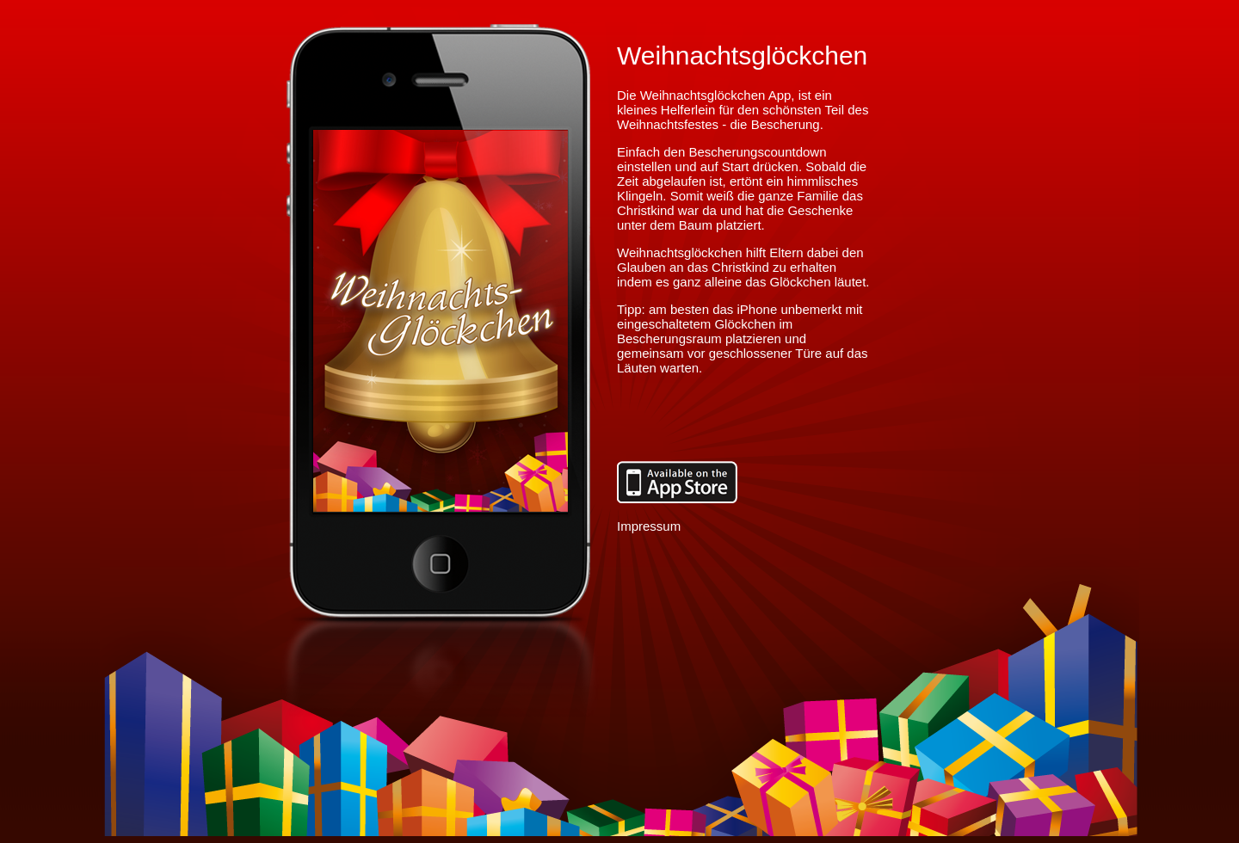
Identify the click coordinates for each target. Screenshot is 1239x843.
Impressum (649, 526)
